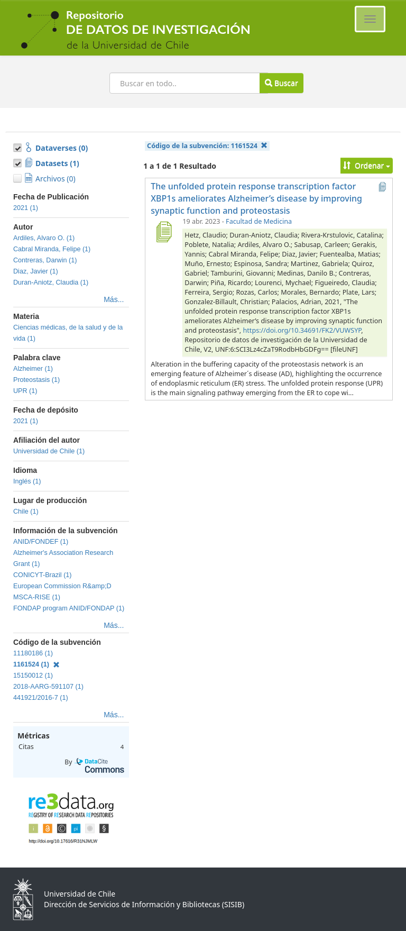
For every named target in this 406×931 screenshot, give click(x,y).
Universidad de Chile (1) (49, 451)
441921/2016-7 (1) (40, 697)
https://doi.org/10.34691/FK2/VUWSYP (302, 330)
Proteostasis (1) (36, 380)
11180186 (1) (33, 653)
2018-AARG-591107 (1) (48, 686)
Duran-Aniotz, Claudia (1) (50, 282)
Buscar (281, 83)
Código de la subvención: (207, 145)
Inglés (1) (27, 481)
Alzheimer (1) (33, 368)
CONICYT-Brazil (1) (42, 575)
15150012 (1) (33, 675)
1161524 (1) (36, 664)
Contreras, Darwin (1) (45, 260)
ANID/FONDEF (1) (40, 541)
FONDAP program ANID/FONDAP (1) (68, 608)
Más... (114, 299)
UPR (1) (25, 391)
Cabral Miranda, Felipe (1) (51, 249)
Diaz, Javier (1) (35, 271)
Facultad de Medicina (259, 221)
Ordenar (366, 165)
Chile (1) (26, 511)
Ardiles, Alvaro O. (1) (44, 238)
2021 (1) (25, 208)
